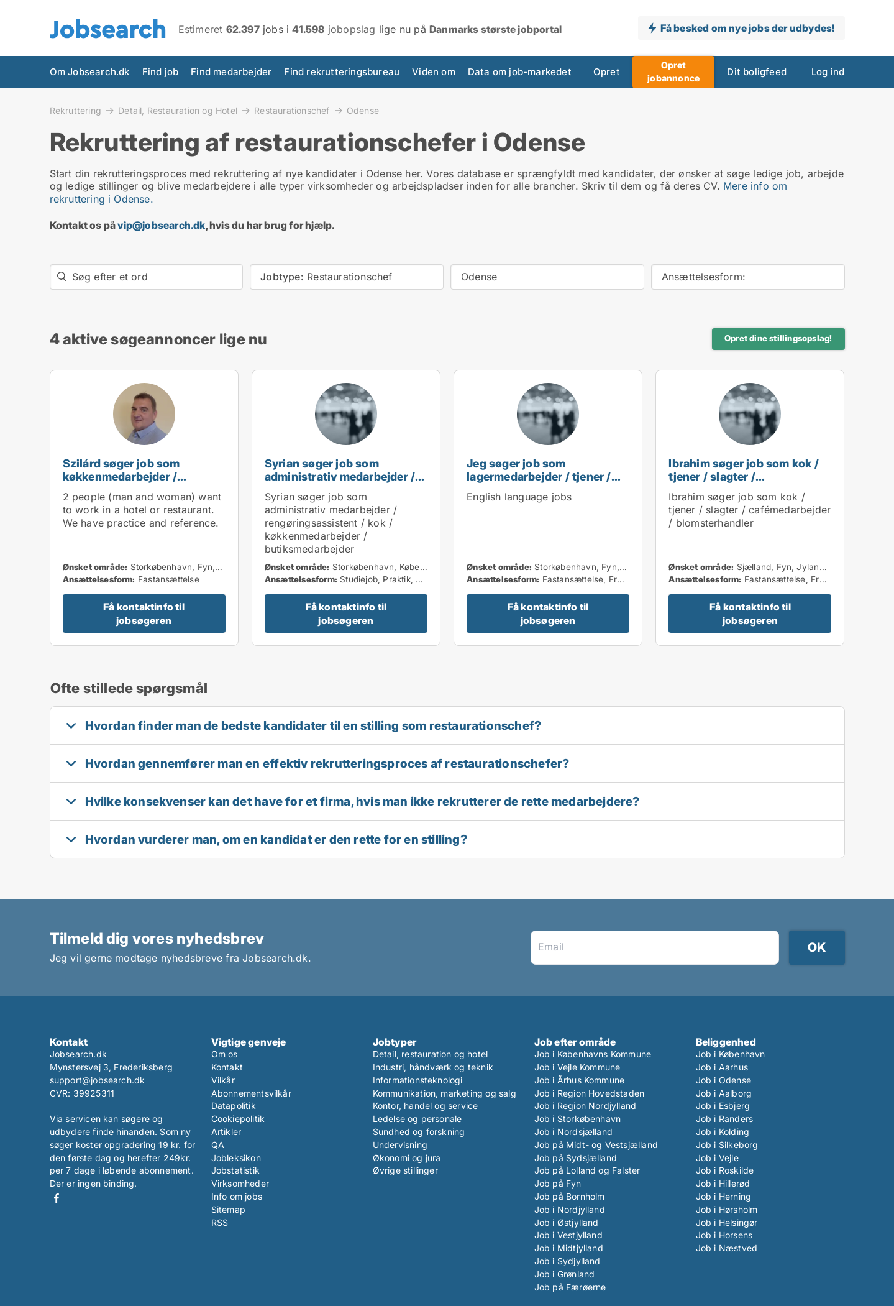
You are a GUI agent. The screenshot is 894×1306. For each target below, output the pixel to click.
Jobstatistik (235, 1170)
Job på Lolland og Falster (587, 1170)
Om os (224, 1054)
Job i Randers (725, 1118)
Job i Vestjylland (568, 1235)
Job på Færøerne (570, 1287)
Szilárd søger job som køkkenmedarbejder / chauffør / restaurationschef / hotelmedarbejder (143, 482)
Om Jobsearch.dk (90, 72)
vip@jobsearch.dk (161, 225)
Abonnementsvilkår (251, 1093)
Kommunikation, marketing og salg (444, 1093)
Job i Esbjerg (723, 1105)
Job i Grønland (564, 1274)
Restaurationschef (291, 110)
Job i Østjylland (566, 1222)
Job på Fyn (558, 1183)
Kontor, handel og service (425, 1105)
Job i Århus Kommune (579, 1080)
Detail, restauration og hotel (430, 1054)
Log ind (827, 72)
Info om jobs (236, 1196)
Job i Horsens (724, 1235)
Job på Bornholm (569, 1196)
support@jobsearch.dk (97, 1080)
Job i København (730, 1054)
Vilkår (223, 1080)
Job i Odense (723, 1080)
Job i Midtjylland (568, 1248)
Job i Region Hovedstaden (589, 1093)
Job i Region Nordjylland (585, 1105)
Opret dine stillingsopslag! (778, 338)
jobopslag (333, 29)
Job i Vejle (717, 1157)
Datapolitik (233, 1105)
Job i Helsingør (727, 1222)
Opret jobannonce (673, 71)
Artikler (226, 1131)
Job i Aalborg (724, 1093)
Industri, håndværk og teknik (433, 1067)
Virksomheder (240, 1183)
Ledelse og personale (417, 1118)
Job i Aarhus (722, 1067)
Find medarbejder (231, 72)
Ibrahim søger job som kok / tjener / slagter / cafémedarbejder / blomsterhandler (743, 482)
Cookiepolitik (238, 1118)
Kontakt (227, 1067)
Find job (160, 72)
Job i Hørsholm (727, 1209)
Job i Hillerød (723, 1183)
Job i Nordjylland (569, 1209)
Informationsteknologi (418, 1080)
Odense (363, 110)
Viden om (433, 72)
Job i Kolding (723, 1131)
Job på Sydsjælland (576, 1157)
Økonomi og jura (407, 1157)
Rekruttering (75, 110)
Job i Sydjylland (567, 1261)
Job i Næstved (727, 1248)
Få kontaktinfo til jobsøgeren (144, 613)
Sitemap (228, 1209)
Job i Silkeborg (727, 1144)
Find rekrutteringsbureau (341, 72)
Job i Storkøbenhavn (577, 1118)
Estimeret (200, 29)
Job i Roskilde (725, 1170)
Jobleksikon (236, 1157)
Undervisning (400, 1144)
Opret (606, 72)
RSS (220, 1222)
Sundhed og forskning (419, 1131)
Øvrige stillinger (405, 1170)
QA (217, 1144)
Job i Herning (724, 1196)
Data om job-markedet (520, 72)
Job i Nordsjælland (573, 1131)
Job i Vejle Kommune (577, 1067)
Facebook (56, 1198)
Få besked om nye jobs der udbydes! (747, 28)
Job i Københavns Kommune (593, 1054)
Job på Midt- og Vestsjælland (596, 1144)
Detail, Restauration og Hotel (177, 110)
